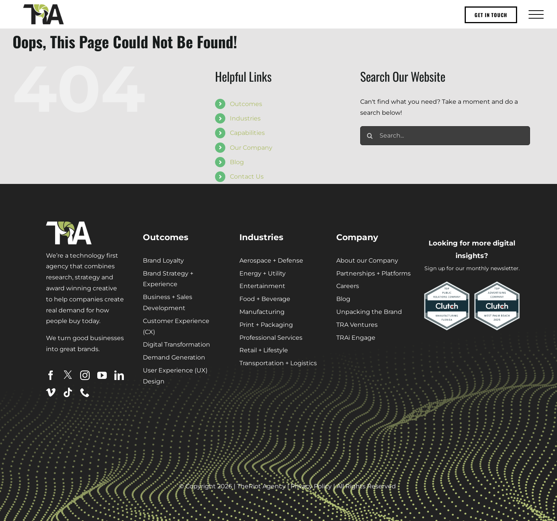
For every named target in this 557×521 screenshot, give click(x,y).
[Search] (369, 135)
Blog (237, 162)
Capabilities (247, 132)
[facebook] (50, 375)
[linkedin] (119, 375)
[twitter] (68, 375)
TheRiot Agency (261, 486)
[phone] (85, 392)
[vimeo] (50, 392)
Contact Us (247, 176)
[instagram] (85, 375)
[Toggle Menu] (535, 14)
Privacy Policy (311, 486)
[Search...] (445, 135)
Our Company (251, 147)
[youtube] (102, 375)
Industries (245, 118)
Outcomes (246, 104)
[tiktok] (68, 392)
